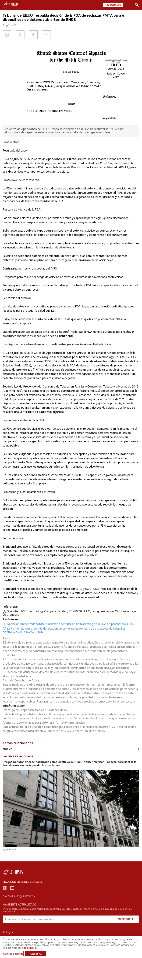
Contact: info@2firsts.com (19, 896)
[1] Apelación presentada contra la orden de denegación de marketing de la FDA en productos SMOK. (68, 624)
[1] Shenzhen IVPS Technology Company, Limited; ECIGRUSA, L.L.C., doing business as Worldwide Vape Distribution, (69, 613)
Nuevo (7, 749)
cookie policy (29, 947)
